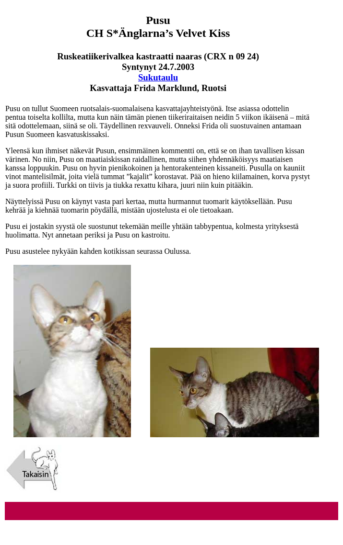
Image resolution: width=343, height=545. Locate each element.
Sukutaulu (158, 77)
